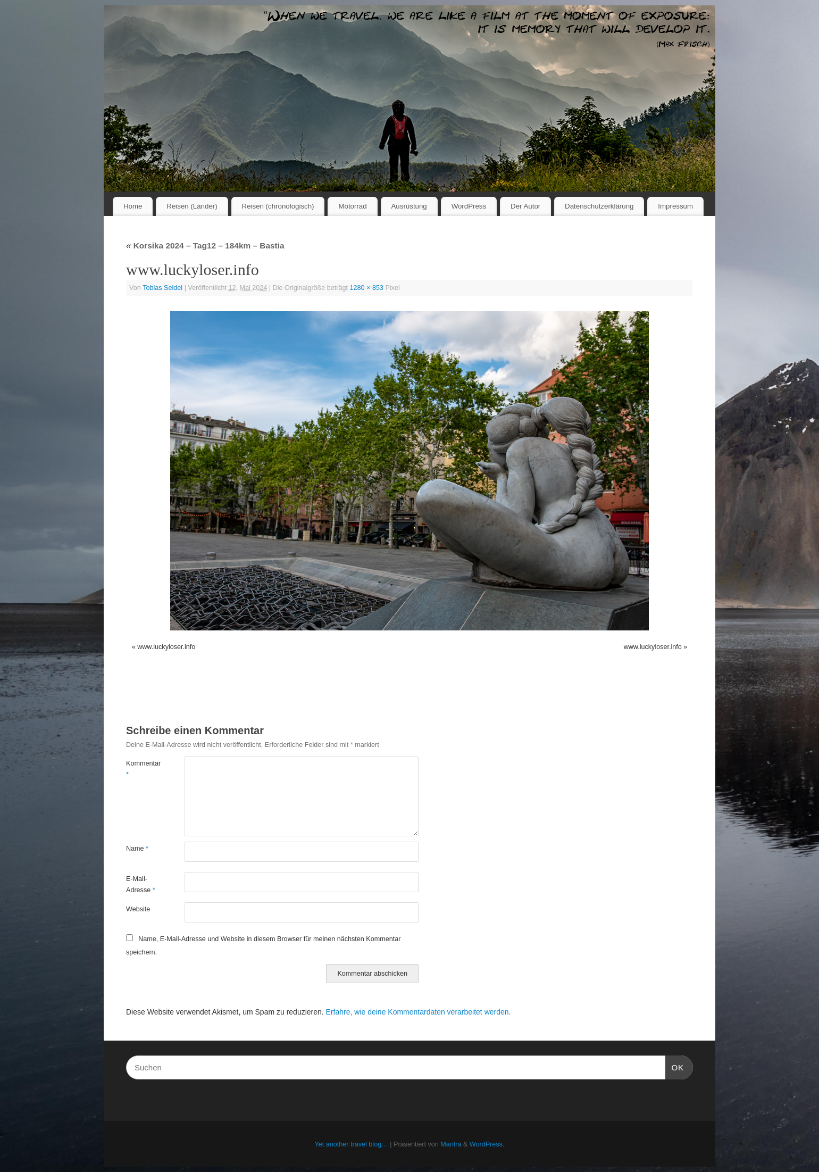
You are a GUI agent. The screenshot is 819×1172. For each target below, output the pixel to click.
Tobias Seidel (162, 288)
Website (138, 909)
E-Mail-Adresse (140, 884)
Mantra (450, 1144)
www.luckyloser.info (166, 647)
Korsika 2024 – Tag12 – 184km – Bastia (205, 245)
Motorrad (352, 206)
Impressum (675, 206)
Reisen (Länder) (191, 206)
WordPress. (487, 1144)
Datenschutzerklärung (599, 206)
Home (132, 206)
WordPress (469, 206)
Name (137, 848)
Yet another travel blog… (351, 1144)
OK (674, 1066)
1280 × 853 (366, 288)
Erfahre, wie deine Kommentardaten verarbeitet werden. (418, 1012)
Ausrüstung (409, 206)
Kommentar (140, 769)
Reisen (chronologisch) (278, 206)
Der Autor (525, 206)
